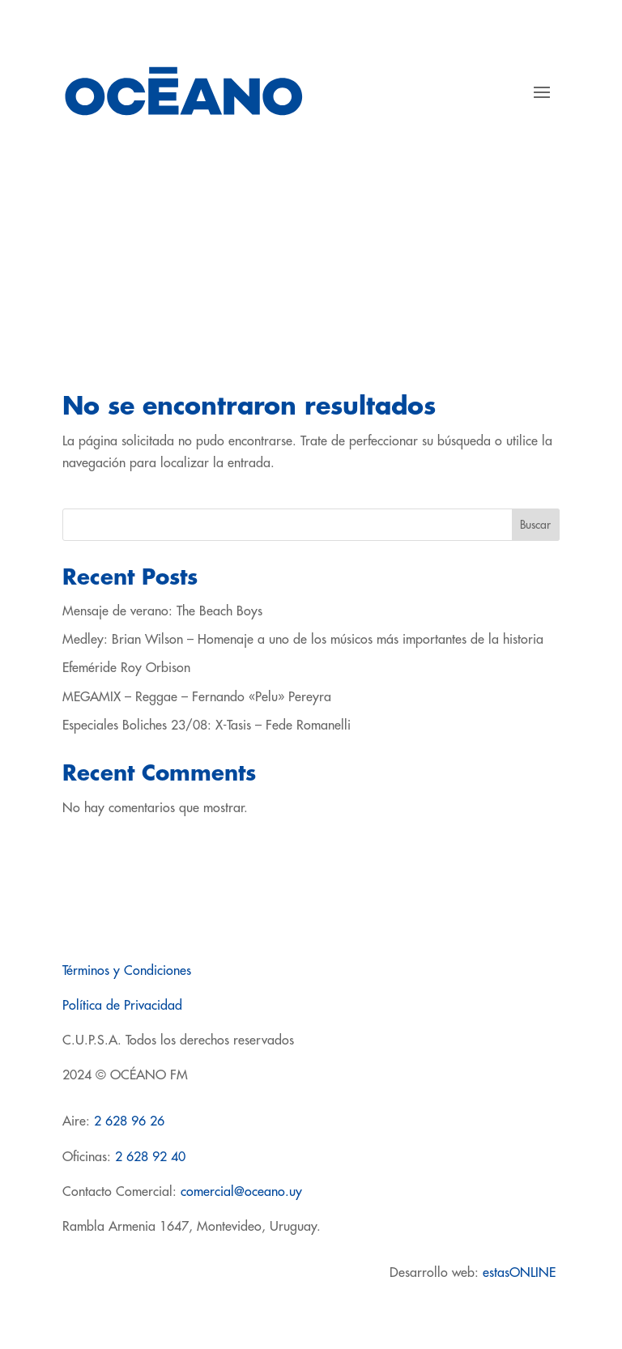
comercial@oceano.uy (241, 1191)
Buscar (535, 524)
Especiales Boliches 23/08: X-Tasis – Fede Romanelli (206, 725)
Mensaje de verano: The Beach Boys (162, 611)
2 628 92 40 (150, 1157)
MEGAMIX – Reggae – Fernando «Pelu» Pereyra (196, 697)
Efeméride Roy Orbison (126, 668)
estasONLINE (521, 1272)
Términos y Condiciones (126, 970)
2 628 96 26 (129, 1121)
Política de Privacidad (122, 1005)
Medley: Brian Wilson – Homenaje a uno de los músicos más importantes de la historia (302, 639)
